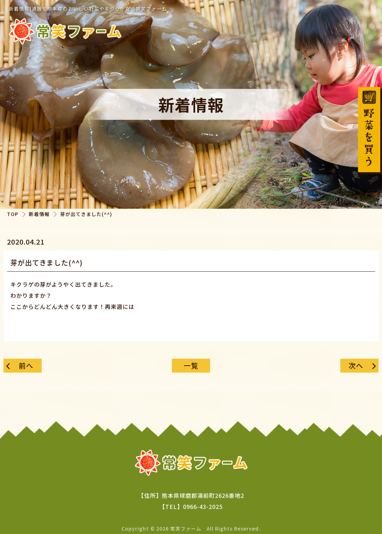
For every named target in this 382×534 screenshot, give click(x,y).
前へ (26, 365)
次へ (356, 365)
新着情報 (39, 213)
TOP (12, 213)
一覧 (191, 365)
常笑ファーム (185, 528)
